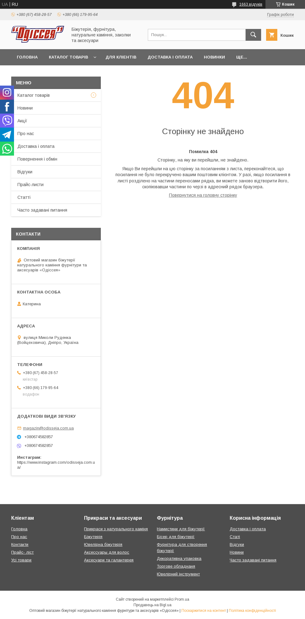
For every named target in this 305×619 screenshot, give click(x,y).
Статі (235, 536)
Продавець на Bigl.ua (152, 605)
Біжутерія (93, 536)
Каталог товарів (68, 57)
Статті (23, 197)
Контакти (19, 544)
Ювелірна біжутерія (103, 544)
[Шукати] (253, 35)
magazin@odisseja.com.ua (48, 428)
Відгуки (24, 171)
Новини (25, 108)
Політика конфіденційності (252, 610)
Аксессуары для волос (106, 552)
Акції (22, 120)
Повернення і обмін (37, 159)
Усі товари (21, 560)
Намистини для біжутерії (181, 529)
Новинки (214, 57)
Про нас (25, 133)
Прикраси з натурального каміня (116, 529)
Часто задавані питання (42, 210)
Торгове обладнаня (176, 566)
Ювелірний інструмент (178, 574)
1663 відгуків (250, 4)
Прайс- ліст (22, 552)
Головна (27, 57)
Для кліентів (121, 57)
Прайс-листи (30, 184)
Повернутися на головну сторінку (203, 195)
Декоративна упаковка (179, 558)
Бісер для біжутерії (176, 536)
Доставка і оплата (170, 57)
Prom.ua (182, 599)
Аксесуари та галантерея (109, 560)
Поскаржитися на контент (203, 610)
